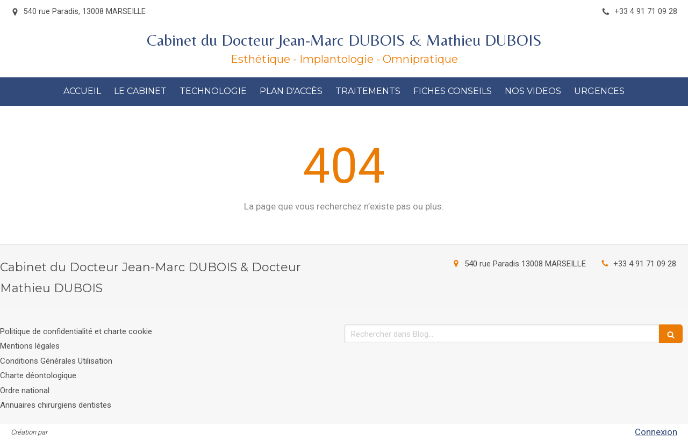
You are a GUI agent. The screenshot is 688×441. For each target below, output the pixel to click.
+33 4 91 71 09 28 (644, 264)
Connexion (656, 431)
